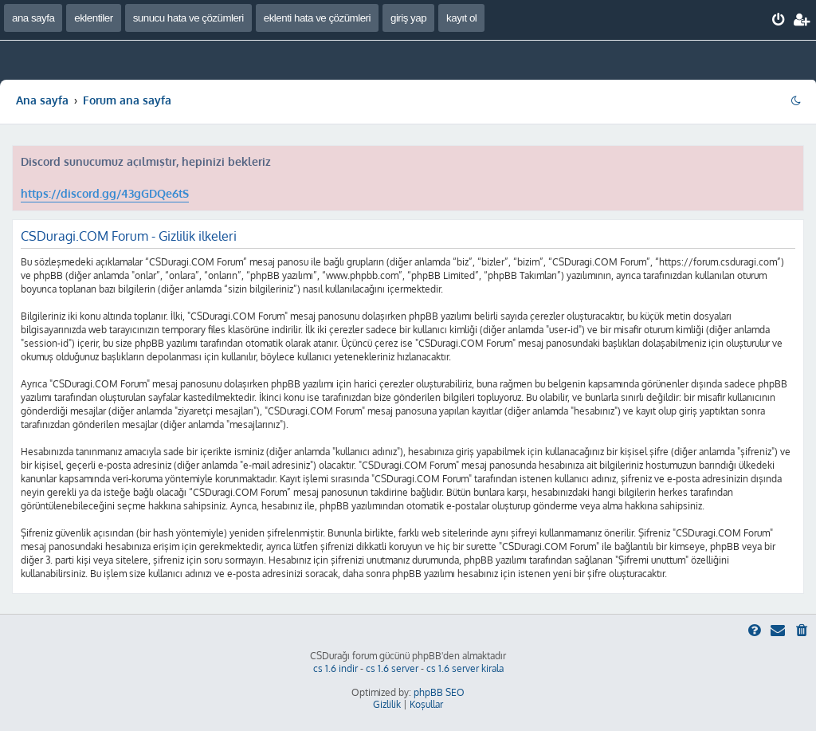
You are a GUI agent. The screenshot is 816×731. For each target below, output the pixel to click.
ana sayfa (33, 18)
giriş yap (408, 18)
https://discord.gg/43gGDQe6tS (105, 193)
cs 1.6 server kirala (465, 668)
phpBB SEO (439, 692)
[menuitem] (779, 20)
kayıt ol (461, 18)
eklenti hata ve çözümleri (317, 18)
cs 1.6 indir (335, 668)
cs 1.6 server (392, 668)
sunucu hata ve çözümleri (188, 18)
